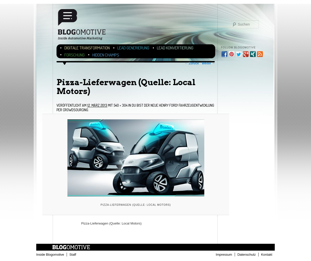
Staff (72, 254)
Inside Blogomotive (50, 254)
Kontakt (266, 254)
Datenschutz (246, 254)
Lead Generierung (133, 47)
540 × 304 (120, 105)
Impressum (224, 254)
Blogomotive (85, 26)
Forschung (74, 55)
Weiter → (208, 63)
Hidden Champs (105, 55)
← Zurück (192, 63)
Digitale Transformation (87, 47)
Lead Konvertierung (175, 47)
